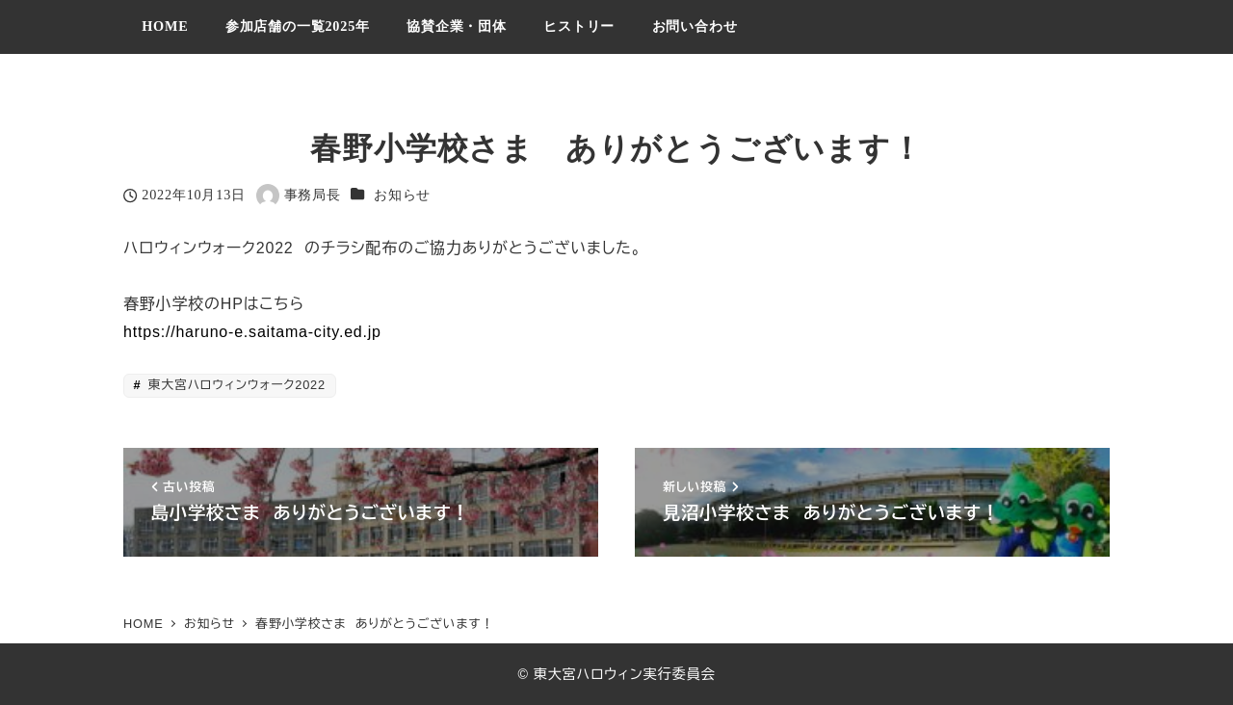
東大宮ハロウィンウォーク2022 (235, 385)
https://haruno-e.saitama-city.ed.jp (252, 332)
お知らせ (402, 194)
